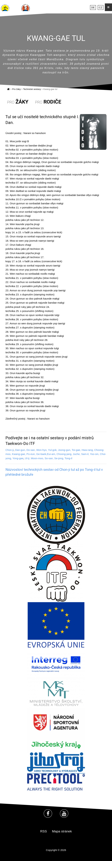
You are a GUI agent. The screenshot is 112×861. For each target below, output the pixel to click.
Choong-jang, (64, 454)
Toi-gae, (76, 449)
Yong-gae (17, 458)
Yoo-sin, (94, 454)
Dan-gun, (20, 449)
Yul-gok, (52, 449)
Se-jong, (59, 458)
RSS (43, 831)
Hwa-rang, (88, 449)
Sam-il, (85, 454)
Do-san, (30, 449)
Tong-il (68, 458)
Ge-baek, (41, 454)
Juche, (77, 454)
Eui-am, (51, 454)
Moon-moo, (37, 458)
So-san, (49, 458)
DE (93, 7)
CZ (100, 7)
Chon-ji (9, 449)
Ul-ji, (27, 458)
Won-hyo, (41, 449)
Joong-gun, (64, 449)
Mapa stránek (62, 831)
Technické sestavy (32, 89)
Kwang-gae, (19, 454)
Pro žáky (16, 89)
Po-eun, (30, 454)
